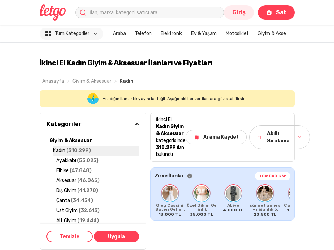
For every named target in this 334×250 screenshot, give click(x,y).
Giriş (239, 12)
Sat (276, 12)
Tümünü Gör (272, 176)
